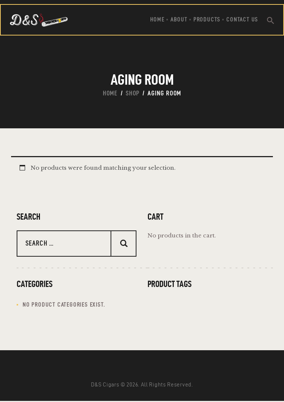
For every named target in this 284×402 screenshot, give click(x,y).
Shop (132, 93)
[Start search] (270, 21)
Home (110, 93)
